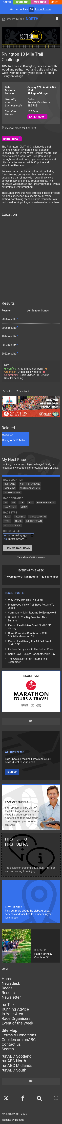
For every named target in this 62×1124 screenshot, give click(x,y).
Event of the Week (17, 1023)
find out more (43, 9)
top (31, 721)
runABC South (14, 1070)
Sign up (12, 772)
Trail (7, 521)
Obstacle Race (12, 525)
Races (7, 988)
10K (21, 502)
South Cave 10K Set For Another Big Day (31, 654)
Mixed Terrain (34, 521)
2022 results (9, 353)
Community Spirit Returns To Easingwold (32, 612)
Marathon (10, 507)
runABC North (14, 1061)
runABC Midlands (17, 1065)
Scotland (22, 2)
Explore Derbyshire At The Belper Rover (31, 649)
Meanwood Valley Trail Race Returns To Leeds (31, 606)
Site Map (9, 1030)
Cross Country (37, 516)
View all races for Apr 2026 (21, 128)
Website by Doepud (13, 1119)
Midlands (40, 2)
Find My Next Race (18, 547)
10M (30, 502)
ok (31, 9)
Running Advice (15, 1009)
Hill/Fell (20, 516)
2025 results (9, 327)
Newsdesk (11, 983)
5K (5, 502)
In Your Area (12, 1014)
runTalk (8, 1004)
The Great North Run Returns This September (27, 660)
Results (8, 992)
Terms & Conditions (19, 1035)
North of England (30, 484)
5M (13, 502)
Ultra (24, 507)
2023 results (9, 345)
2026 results (9, 319)
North (7, 2)
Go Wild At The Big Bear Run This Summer (27, 619)
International (12, 492)
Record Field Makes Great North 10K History (29, 627)
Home (7, 978)
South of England (30, 488)
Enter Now (36, 116)
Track (18, 521)
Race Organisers (16, 1018)
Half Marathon (46, 502)
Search (8, 1049)
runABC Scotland (17, 1056)
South (55, 2)
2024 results (9, 336)
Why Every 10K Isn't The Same (25, 599)
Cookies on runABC (19, 1039)
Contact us (11, 1044)
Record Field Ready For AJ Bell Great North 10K (29, 643)
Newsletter (11, 997)
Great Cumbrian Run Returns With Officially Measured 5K (27, 635)
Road (7, 516)
